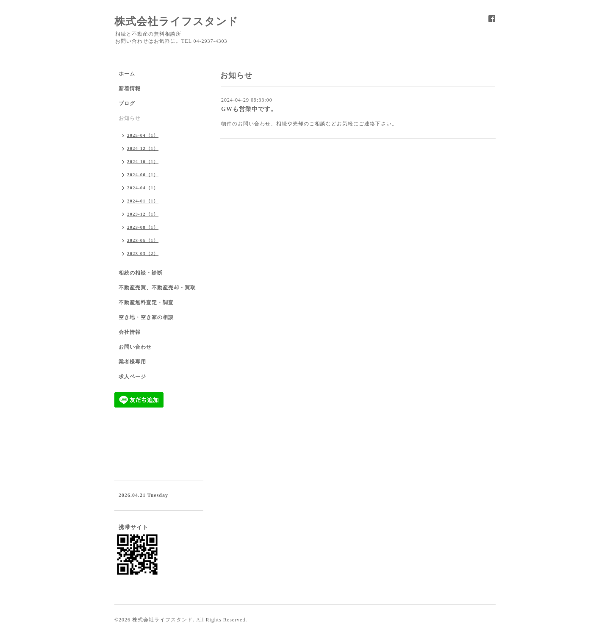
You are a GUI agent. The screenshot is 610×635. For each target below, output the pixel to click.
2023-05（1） (142, 240)
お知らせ (130, 118)
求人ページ (132, 377)
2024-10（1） (142, 161)
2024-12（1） (142, 148)
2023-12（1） (142, 213)
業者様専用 (132, 362)
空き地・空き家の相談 (146, 317)
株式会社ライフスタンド (176, 21)
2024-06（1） (142, 174)
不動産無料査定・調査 (146, 302)
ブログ (127, 103)
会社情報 (130, 332)
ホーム (127, 74)
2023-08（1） (142, 227)
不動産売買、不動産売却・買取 (157, 288)
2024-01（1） (142, 200)
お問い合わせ (135, 347)
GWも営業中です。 (249, 109)
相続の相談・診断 (141, 273)
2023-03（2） (142, 253)
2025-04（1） (142, 135)
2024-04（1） (142, 187)
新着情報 (130, 89)
